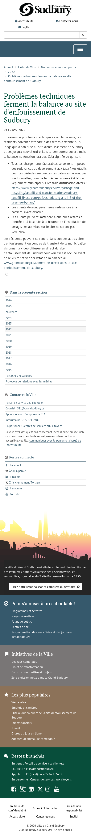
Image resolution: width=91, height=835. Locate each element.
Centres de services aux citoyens (51, 779)
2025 (9, 306)
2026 (9, 300)
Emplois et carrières (24, 707)
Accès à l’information (45, 808)
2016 (9, 364)
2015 (9, 370)
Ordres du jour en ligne (26, 733)
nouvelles (11, 312)
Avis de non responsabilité (73, 808)
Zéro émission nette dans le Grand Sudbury (39, 677)
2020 (9, 341)
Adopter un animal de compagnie (33, 739)
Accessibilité (26, 21)
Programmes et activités (26, 611)
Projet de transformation (27, 667)
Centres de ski (20, 627)
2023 (9, 323)
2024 (9, 318)
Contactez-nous (68, 21)
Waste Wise (18, 702)
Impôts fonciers (21, 723)
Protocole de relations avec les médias (29, 381)
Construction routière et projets (31, 672)
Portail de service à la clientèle (44, 763)
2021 (9, 335)
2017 (9, 358)
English (26, 27)
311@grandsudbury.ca (39, 769)
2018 (9, 352)
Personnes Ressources (19, 376)
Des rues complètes (24, 661)
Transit (15, 728)
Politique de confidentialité (17, 808)
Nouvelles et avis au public (59, 67)
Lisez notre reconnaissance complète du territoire (43, 587)
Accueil (8, 67)
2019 (9, 346)
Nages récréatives (22, 616)
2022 (11, 72)
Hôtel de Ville (27, 67)
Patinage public (21, 621)
